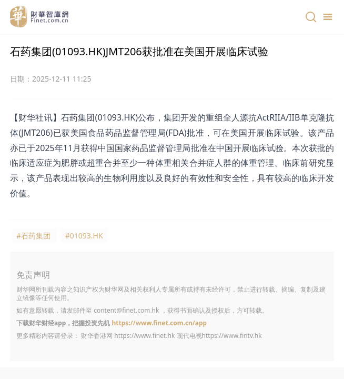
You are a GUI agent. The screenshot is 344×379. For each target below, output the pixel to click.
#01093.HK (84, 236)
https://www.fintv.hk (232, 335)
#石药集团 (33, 236)
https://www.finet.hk (144, 335)
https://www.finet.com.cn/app (159, 322)
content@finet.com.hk (126, 310)
